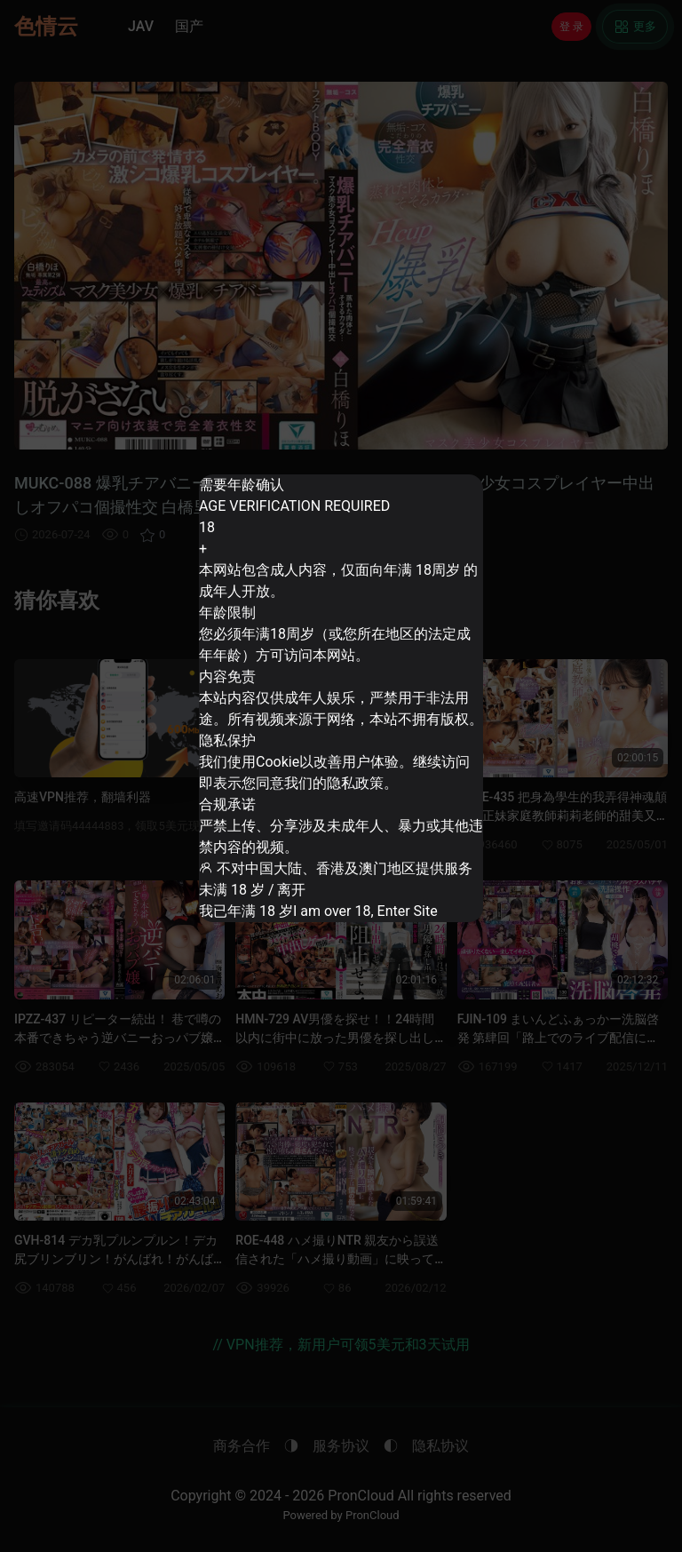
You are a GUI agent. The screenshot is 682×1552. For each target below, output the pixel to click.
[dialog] (341, 698)
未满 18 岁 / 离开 (256, 881)
